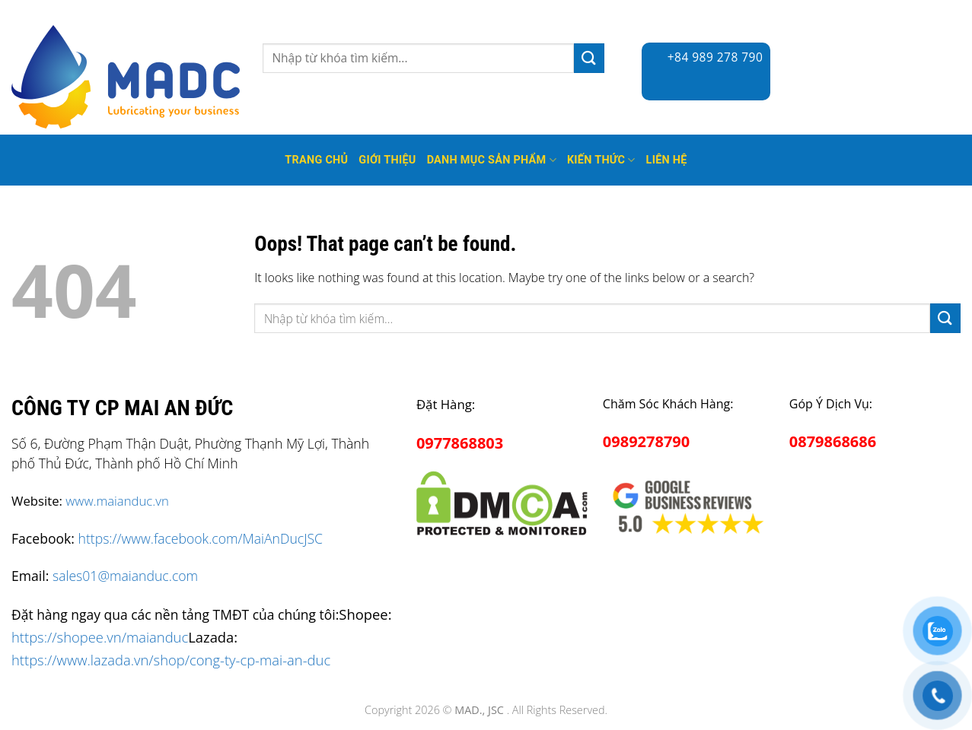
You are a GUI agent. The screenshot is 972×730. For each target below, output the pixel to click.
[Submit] (589, 58)
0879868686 (832, 441)
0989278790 (646, 441)
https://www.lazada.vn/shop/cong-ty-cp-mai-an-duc (170, 659)
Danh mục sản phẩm (491, 160)
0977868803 (459, 443)
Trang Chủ (316, 160)
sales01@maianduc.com (125, 576)
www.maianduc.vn (117, 500)
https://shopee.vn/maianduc (99, 636)
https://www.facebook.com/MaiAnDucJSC (200, 538)
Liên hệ (666, 160)
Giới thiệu (387, 160)
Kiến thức (601, 160)
